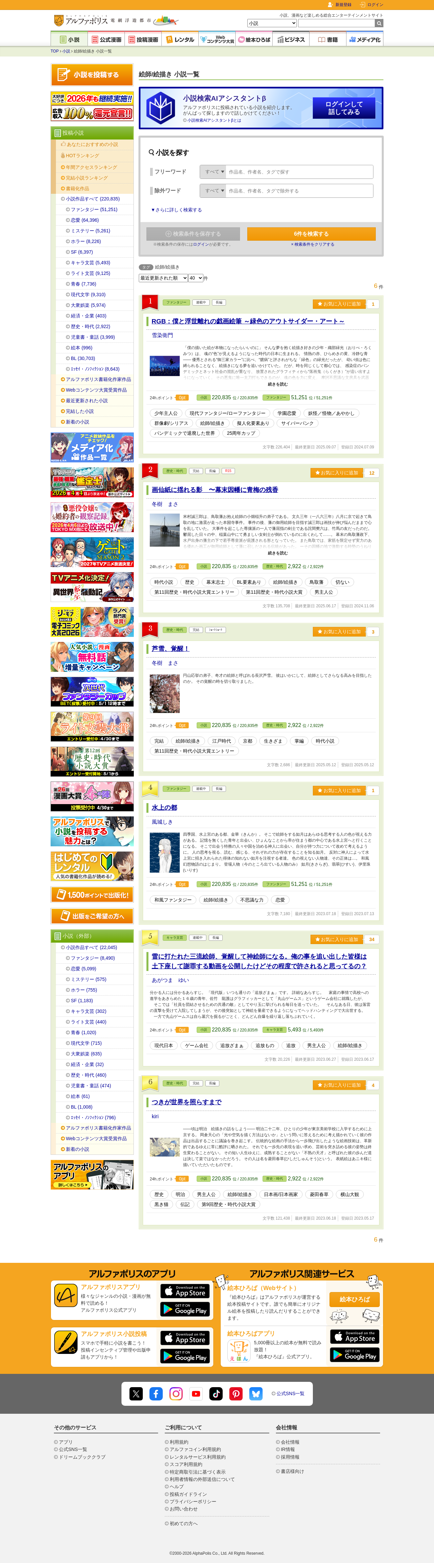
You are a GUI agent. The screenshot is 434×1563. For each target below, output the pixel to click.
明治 (180, 1194)
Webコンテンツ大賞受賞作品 (96, 390)
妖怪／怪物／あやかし (331, 413)
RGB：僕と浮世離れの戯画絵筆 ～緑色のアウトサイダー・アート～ (248, 321)
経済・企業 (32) (87, 1064)
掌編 (299, 741)
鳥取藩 (317, 582)
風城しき (162, 822)
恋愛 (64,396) (85, 220)
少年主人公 (166, 413)
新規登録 (343, 4)
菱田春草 (319, 1194)
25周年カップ (241, 433)
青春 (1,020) (83, 1032)
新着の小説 (77, 421)
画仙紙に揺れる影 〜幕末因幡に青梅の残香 (215, 489)
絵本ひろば (355, 1299)
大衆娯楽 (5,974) (88, 305)
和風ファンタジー (173, 899)
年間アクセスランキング (91, 167)
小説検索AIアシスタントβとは (214, 120)
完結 (159, 741)
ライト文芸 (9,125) (90, 273)
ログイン (375, 4)
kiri (155, 1116)
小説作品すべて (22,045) (91, 947)
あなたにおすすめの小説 (92, 144)
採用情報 (290, 1457)
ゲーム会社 (196, 1045)
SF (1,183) (82, 1000)
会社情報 (290, 1442)
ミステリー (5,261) (90, 230)
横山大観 (349, 1194)
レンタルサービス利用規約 (198, 1457)
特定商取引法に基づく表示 (198, 1472)
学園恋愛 (287, 413)
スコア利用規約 (186, 1464)
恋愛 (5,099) (83, 968)
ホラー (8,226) (86, 241)
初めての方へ (184, 1523)
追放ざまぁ (232, 1045)
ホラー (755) (84, 990)
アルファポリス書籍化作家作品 (98, 379)
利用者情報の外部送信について (202, 1479)
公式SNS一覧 (291, 1393)
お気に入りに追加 (339, 303)
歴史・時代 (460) (89, 1075)
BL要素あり (249, 582)
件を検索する (311, 234)
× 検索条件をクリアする (312, 244)
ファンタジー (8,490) (93, 958)
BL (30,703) (83, 358)
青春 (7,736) (83, 284)
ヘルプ (177, 1486)
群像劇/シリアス (171, 423)
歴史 (189, 582)
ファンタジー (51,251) (94, 209)
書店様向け (292, 1471)
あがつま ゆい (170, 980)
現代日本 (163, 1045)
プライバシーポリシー (193, 1501)
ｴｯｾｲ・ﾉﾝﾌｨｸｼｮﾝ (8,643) (95, 369)
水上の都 (164, 807)
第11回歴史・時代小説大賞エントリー (194, 592)
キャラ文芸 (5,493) (90, 262)
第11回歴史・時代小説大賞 (274, 592)
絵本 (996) (82, 347)
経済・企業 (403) (89, 315)
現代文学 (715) (86, 1043)
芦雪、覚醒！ (171, 648)
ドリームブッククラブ (82, 1457)
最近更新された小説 (87, 400)
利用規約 (179, 1442)
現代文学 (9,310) (88, 294)
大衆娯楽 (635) (86, 1053)
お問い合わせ (184, 1508)
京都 (247, 741)
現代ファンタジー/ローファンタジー (228, 413)
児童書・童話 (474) (91, 1085)
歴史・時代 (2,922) (90, 326)
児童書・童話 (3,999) (93, 337)
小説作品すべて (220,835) (93, 198)
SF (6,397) (82, 252)
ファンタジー (176, 302)
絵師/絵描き (212, 423)
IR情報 (288, 1449)
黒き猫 (161, 1204)
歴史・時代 (174, 471)
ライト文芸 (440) (89, 1021)
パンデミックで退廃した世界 (184, 433)
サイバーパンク (297, 423)
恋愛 (280, 899)
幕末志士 (215, 582)
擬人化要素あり (253, 423)
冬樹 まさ (165, 504)
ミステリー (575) (89, 979)
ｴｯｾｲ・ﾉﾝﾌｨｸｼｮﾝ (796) (93, 1117)
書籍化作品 (77, 188)
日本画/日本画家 (281, 1194)
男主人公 (324, 592)
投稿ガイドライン (188, 1494)
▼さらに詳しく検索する (176, 209)
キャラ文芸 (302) (89, 1011)
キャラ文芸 (174, 937)
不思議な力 (252, 899)
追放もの (265, 1045)
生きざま (273, 741)
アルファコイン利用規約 (195, 1449)
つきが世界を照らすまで (186, 1102)
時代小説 (163, 582)
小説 (66, 51)
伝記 (185, 1204)
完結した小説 (80, 411)
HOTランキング (82, 155)
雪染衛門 (162, 335)
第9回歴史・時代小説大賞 (229, 1204)
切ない (342, 582)
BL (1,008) (82, 1107)
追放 (291, 1045)
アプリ (66, 1442)
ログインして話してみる (344, 108)
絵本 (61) (80, 1096)
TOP (55, 51)
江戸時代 (221, 741)
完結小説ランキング (87, 177)
